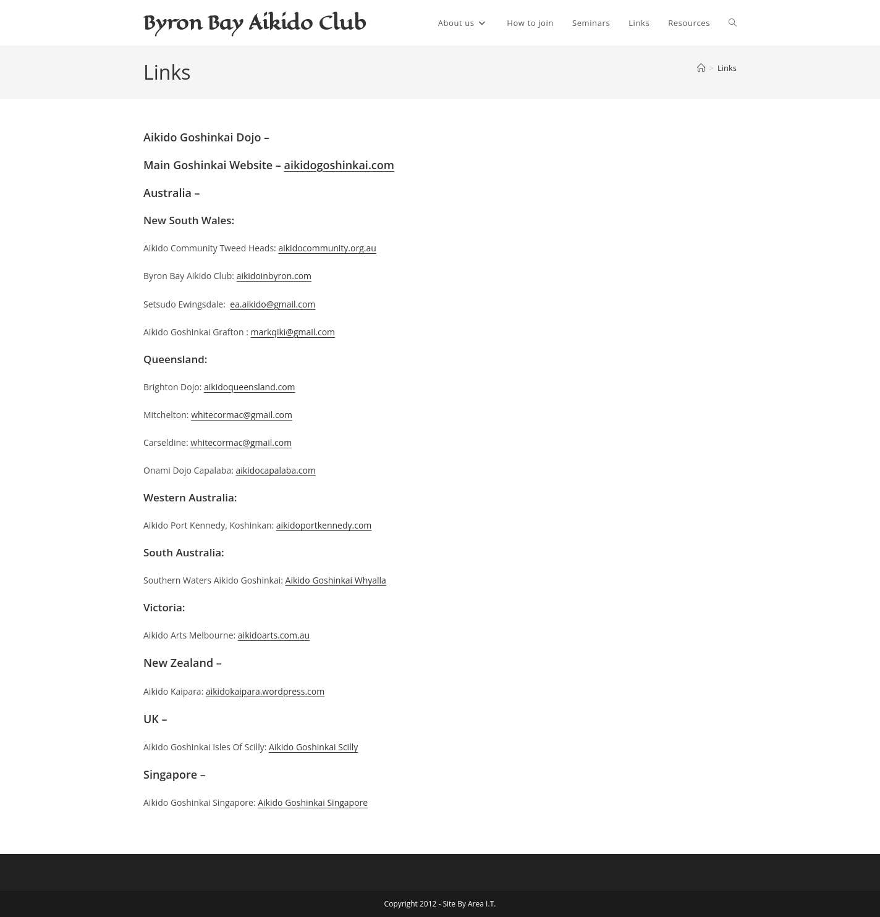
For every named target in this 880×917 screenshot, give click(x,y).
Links (727, 67)
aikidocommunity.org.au (327, 248)
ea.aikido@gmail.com (272, 304)
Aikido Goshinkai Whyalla (336, 580)
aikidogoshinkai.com (339, 164)
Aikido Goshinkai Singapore (313, 802)
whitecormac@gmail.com (241, 415)
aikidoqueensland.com (249, 387)
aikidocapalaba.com (275, 470)
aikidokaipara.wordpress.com (265, 691)
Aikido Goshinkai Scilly (313, 747)
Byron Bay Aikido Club (254, 22)
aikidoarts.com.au (274, 635)
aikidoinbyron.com (274, 276)
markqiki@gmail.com (293, 332)
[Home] (701, 67)
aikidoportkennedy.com (324, 525)
